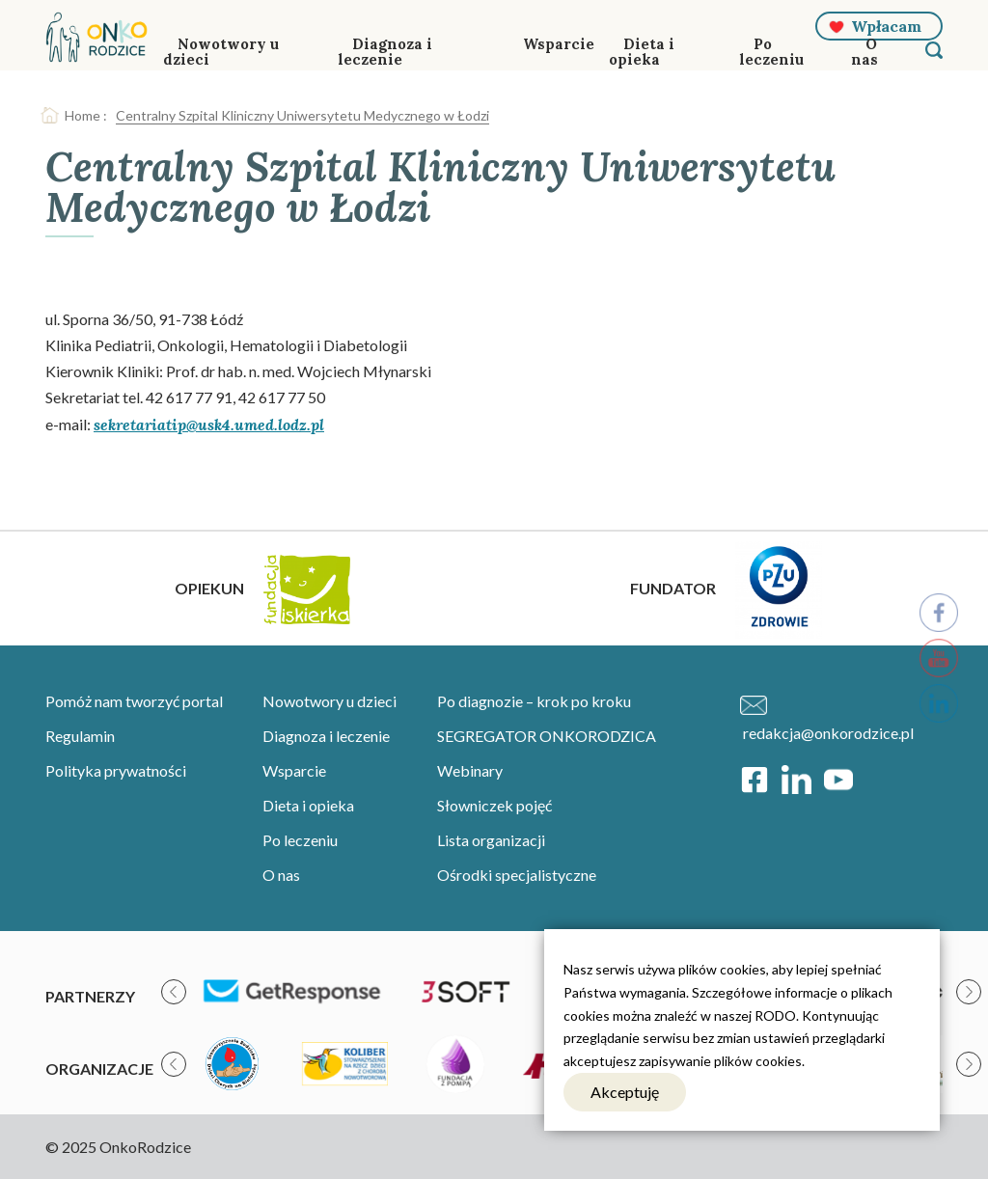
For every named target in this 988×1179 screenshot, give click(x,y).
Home (82, 115)
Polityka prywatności (115, 770)
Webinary (470, 770)
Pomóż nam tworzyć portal (134, 701)
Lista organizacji (491, 840)
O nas (864, 52)
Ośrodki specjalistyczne (516, 874)
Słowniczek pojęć (494, 805)
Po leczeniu (771, 52)
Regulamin (80, 736)
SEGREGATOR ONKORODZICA (546, 736)
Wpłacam (886, 26)
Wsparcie (558, 44)
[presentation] (173, 991)
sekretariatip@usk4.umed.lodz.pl (209, 424)
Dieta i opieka (641, 52)
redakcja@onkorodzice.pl (828, 733)
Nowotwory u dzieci (221, 52)
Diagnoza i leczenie (385, 52)
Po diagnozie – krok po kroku (534, 701)
